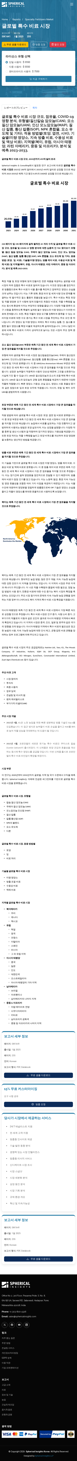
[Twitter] (5, 1325)
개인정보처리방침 (10, 1353)
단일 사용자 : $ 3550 (19, 62)
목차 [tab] (35, 107)
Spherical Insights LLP (44, 1456)
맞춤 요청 (39, 44)
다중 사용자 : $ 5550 (19, 66)
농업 (4, 1400)
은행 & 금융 (7, 1415)
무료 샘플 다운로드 (15, 44)
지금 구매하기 (38, 79)
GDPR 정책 (7, 1358)
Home (5, 19)
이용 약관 (6, 1363)
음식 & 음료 (7, 1410)
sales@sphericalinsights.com (22, 1316)
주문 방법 (6, 1343)
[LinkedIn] (26, 1325)
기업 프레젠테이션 (10, 1368)
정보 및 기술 (7, 1395)
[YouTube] (19, 1325)
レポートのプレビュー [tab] (16, 107)
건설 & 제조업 (8, 1405)
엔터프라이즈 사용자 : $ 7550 (24, 71)
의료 (4, 1390)
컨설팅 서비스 (8, 1348)
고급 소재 (6, 1385)
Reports (16, 19)
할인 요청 (57, 44)
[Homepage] (38, 1285)
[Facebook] (12, 1325)
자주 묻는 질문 (8, 1338)
